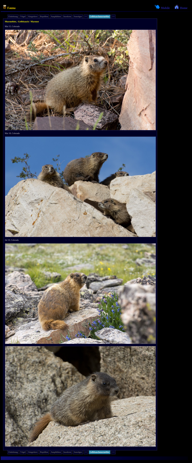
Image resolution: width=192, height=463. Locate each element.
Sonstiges (78, 16)
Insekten (67, 16)
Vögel (23, 16)
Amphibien (56, 16)
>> (113, 16)
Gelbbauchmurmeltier (100, 16)
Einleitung (13, 16)
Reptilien (44, 16)
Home (181, 8)
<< (86, 16)
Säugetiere (33, 16)
